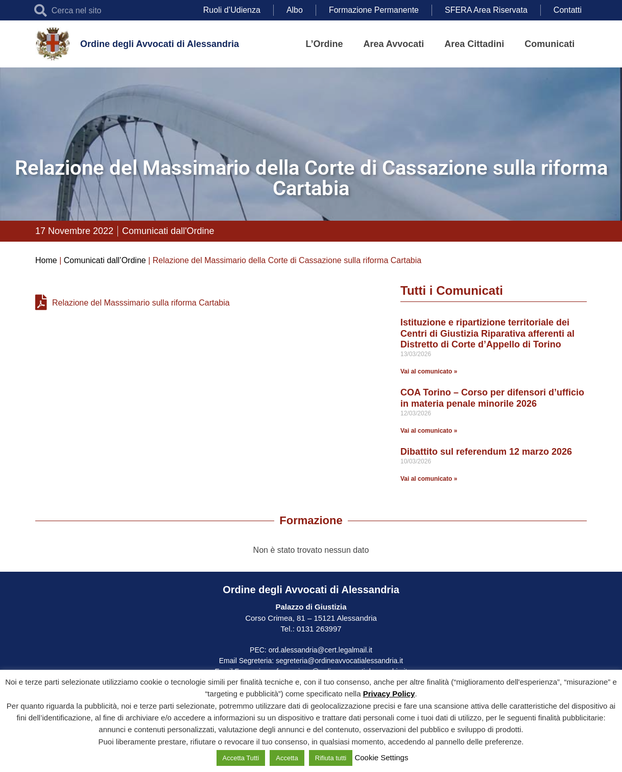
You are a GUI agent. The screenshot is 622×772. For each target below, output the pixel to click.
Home (46, 260)
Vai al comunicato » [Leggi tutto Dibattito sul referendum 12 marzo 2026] (428, 478)
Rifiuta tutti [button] (330, 758)
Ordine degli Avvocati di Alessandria (159, 44)
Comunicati (549, 44)
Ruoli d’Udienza (231, 10)
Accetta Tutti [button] (241, 758)
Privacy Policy (389, 693)
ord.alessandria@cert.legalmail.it (320, 650)
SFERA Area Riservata (486, 10)
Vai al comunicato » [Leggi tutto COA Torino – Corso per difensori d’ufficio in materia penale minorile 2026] (428, 430)
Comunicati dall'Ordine (168, 231)
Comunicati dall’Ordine (105, 260)
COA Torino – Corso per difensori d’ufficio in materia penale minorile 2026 (492, 398)
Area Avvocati (394, 44)
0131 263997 (318, 628)
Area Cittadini (474, 44)
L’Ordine (324, 44)
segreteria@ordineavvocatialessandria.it (339, 661)
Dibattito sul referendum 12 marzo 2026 (486, 452)
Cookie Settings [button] (381, 757)
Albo (294, 10)
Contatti (568, 10)
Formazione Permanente (374, 10)
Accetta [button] (287, 758)
